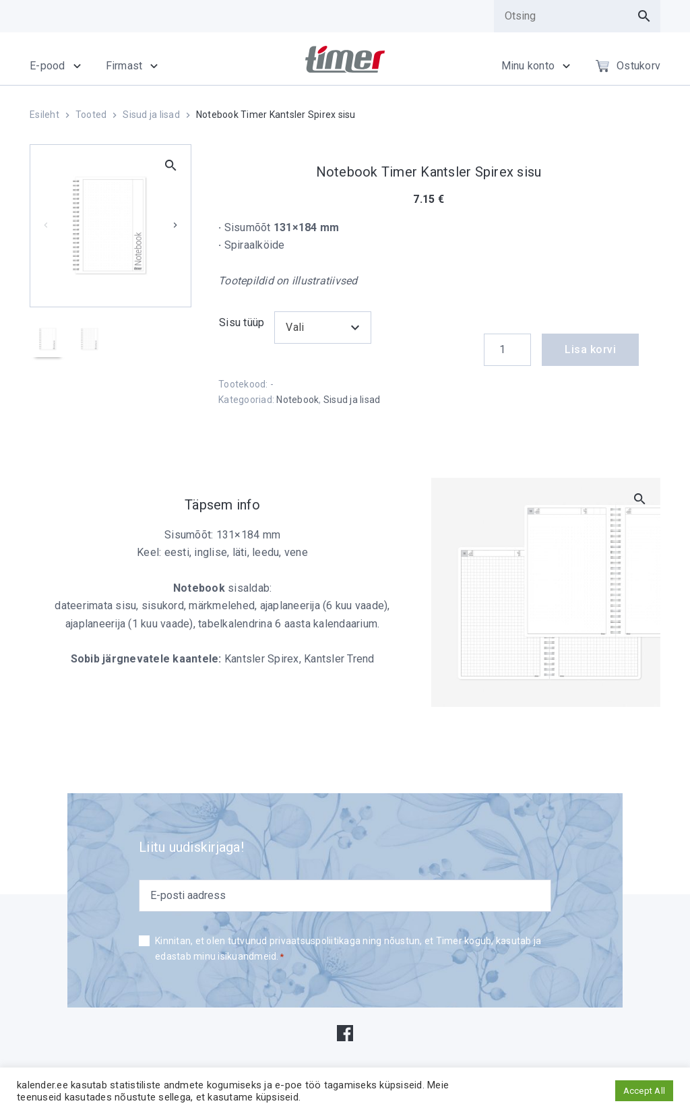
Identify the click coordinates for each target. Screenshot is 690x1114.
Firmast (124, 65)
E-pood (47, 65)
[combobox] (322, 327)
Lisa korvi (590, 349)
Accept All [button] (644, 1091)
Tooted (91, 114)
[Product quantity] (507, 350)
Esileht (44, 114)
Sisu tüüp (241, 322)
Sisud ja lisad (151, 114)
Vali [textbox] (295, 327)
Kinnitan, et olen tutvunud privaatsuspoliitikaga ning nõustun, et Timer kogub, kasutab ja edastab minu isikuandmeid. (348, 949)
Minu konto (528, 65)
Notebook (297, 399)
